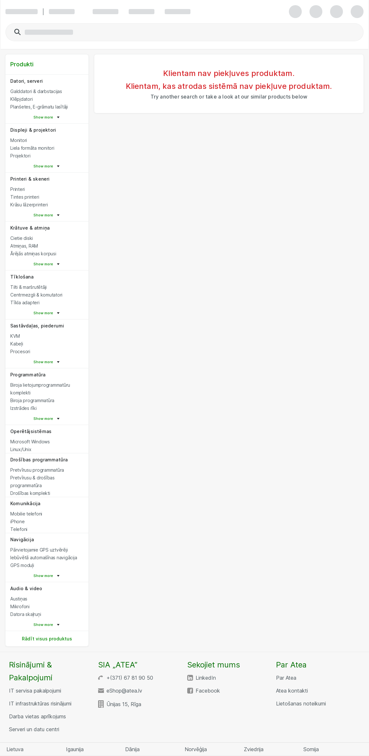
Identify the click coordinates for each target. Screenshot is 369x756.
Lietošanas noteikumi (301, 703)
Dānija (132, 749)
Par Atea (286, 678)
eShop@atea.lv (124, 690)
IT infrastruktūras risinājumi (40, 703)
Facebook (208, 690)
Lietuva (14, 749)
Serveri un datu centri (34, 729)
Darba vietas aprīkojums (37, 716)
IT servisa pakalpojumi (35, 690)
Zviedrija (253, 749)
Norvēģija (196, 749)
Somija (311, 749)
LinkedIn (206, 678)
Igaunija (75, 749)
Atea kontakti (292, 690)
